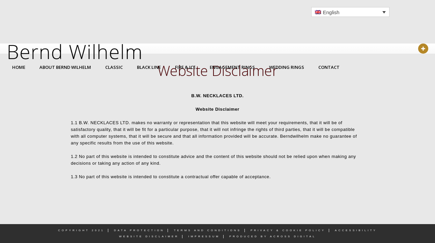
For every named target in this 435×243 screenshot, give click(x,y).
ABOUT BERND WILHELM (65, 67)
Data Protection (139, 230)
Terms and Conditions (207, 230)
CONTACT (329, 67)
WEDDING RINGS (286, 67)
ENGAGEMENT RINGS (232, 67)
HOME (18, 67)
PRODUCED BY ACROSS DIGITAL (272, 236)
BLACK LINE (149, 67)
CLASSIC (114, 67)
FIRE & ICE (185, 67)
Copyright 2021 (81, 230)
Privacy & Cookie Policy (288, 230)
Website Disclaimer (149, 236)
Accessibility (356, 230)
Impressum (204, 236)
